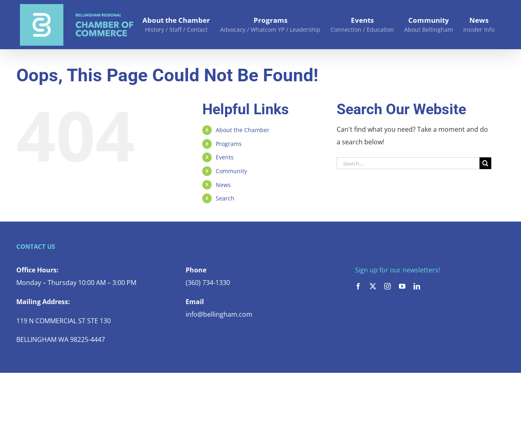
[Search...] (408, 163)
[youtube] (402, 286)
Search (225, 198)
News (223, 185)
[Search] (485, 163)
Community (231, 171)
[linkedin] (417, 286)
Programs (229, 144)
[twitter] (373, 286)
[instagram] (387, 286)
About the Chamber (242, 130)
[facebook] (358, 286)
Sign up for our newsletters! (397, 269)
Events (225, 157)
